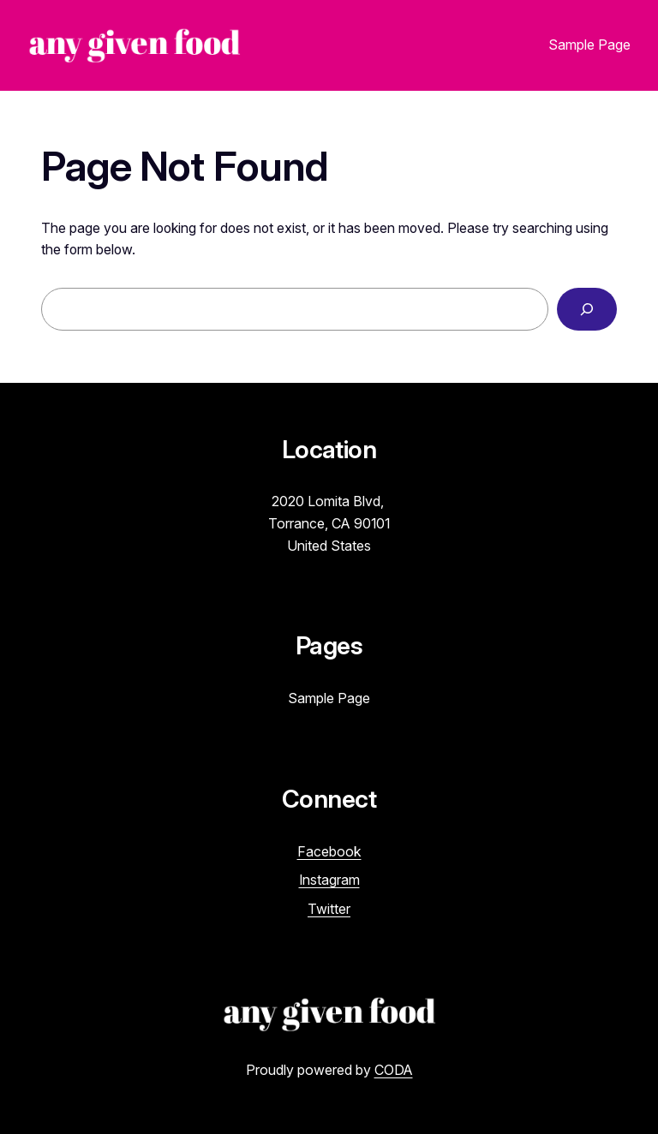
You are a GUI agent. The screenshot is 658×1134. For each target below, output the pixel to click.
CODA (393, 1069)
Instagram (329, 879)
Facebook (329, 851)
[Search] (587, 309)
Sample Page (589, 44)
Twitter (329, 908)
